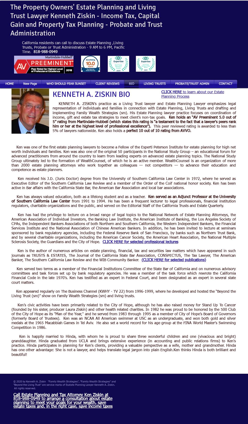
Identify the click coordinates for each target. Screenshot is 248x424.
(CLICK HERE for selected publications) (174, 260)
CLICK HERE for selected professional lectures (140, 242)
